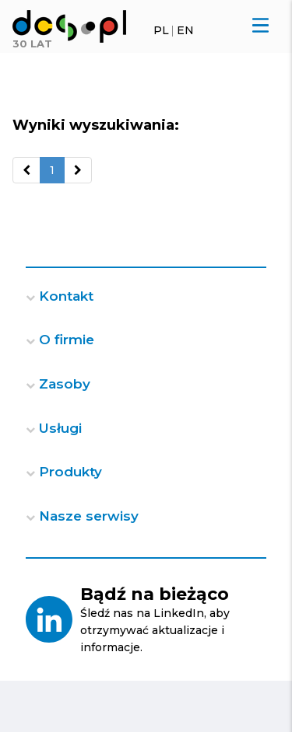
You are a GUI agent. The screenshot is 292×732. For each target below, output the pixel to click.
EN (185, 30)
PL (161, 30)
